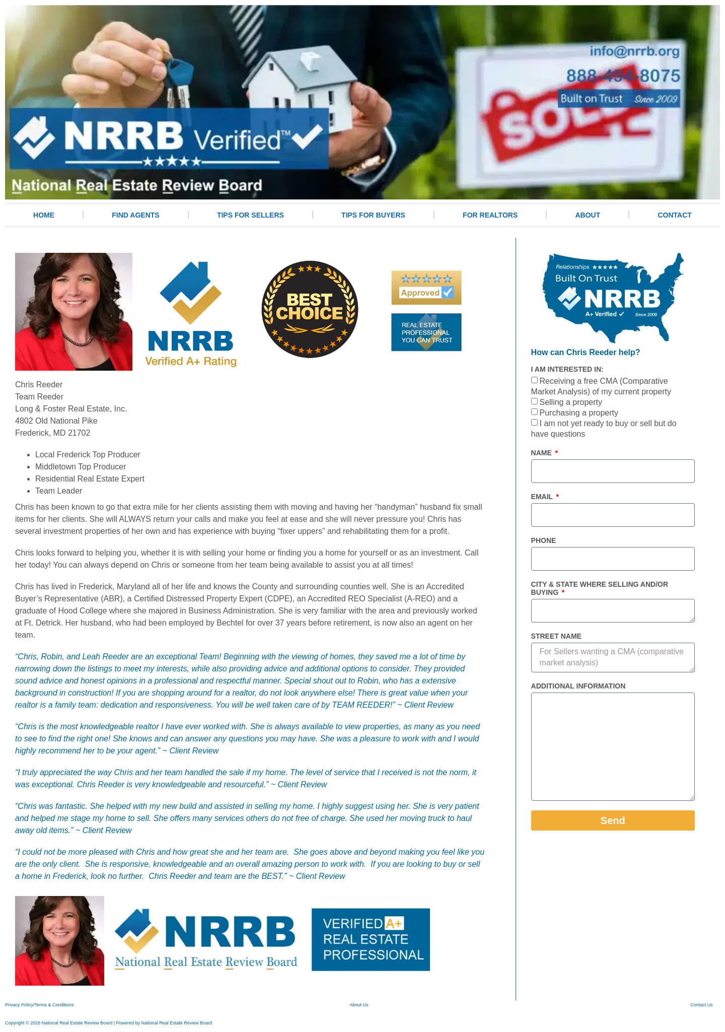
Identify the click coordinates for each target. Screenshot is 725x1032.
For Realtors (490, 215)
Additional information (578, 686)
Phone (543, 540)
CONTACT (674, 215)
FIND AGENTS (135, 215)
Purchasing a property (578, 413)
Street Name (556, 636)
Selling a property (570, 402)
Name (542, 453)
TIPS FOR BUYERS (373, 215)
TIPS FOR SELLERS (250, 215)
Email (543, 497)
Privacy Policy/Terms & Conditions (39, 1004)
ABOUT (587, 215)
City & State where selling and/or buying (600, 588)
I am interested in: (567, 369)
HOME (43, 215)
